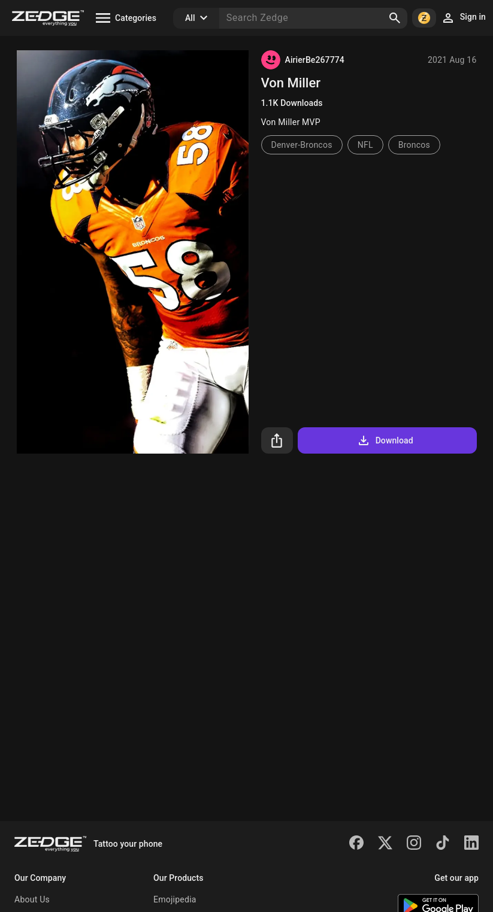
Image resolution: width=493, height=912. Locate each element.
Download (384, 440)
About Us (32, 899)
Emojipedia (174, 899)
